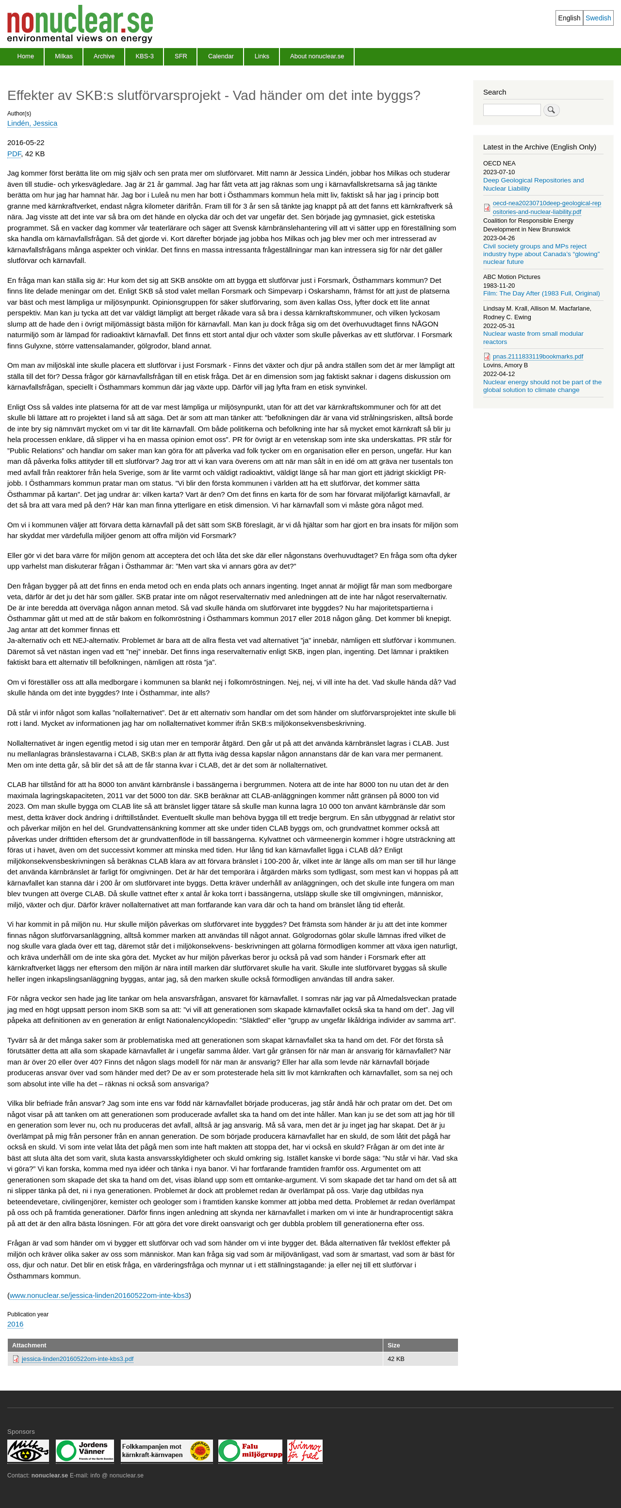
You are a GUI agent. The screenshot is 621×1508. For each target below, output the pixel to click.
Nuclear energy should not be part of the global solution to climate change (542, 385)
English (569, 18)
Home (25, 56)
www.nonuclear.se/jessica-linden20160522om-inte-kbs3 (99, 1295)
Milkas (64, 56)
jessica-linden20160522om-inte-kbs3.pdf (77, 1358)
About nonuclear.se (317, 56)
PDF (14, 153)
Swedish (598, 18)
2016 (15, 1324)
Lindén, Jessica (32, 123)
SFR (181, 56)
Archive (104, 56)
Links (262, 56)
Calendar (221, 56)
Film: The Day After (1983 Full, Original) (541, 293)
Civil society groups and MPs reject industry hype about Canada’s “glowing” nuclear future (541, 254)
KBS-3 (144, 56)
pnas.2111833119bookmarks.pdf (538, 356)
